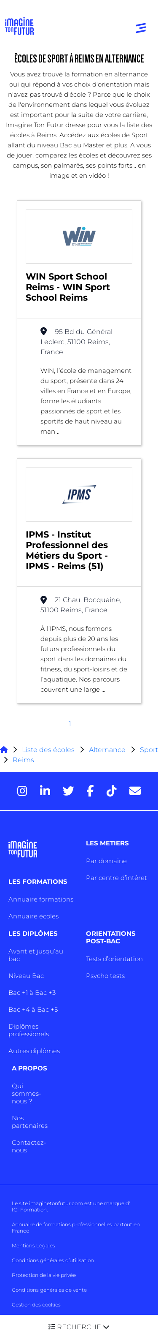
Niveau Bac (26, 976)
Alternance (107, 750)
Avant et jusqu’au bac (35, 955)
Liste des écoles (48, 750)
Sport (149, 750)
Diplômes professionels (28, 1030)
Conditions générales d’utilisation (53, 1260)
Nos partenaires (30, 1122)
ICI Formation (29, 1209)
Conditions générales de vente (49, 1290)
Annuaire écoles (33, 916)
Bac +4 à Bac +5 (33, 1009)
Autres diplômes (34, 1051)
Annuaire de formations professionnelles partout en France (76, 1227)
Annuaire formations (40, 899)
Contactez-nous (29, 1146)
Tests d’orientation (114, 959)
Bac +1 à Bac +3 (32, 993)
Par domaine (106, 861)
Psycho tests (105, 976)
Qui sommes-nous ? (26, 1093)
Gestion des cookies (36, 1304)
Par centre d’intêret (116, 878)
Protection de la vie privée (44, 1275)
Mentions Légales (33, 1245)
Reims (23, 760)
